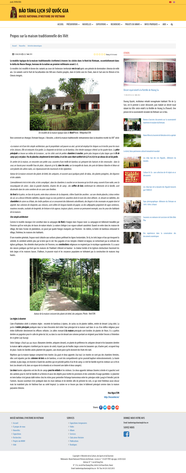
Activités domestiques (35, 46)
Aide (165, 24)
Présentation (73, 24)
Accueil (60, 24)
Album (72, 430)
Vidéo (72, 427)
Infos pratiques (152, 24)
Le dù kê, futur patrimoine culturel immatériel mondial (142, 151)
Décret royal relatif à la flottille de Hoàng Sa (141, 90)
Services (73, 434)
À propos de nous (19, 427)
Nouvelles (87, 24)
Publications (74, 441)
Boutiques (73, 445)
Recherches (116, 24)
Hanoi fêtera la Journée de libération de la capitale (159, 135)
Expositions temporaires (78, 423)
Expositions (102, 24)
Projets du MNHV (133, 24)
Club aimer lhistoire (77, 438)
